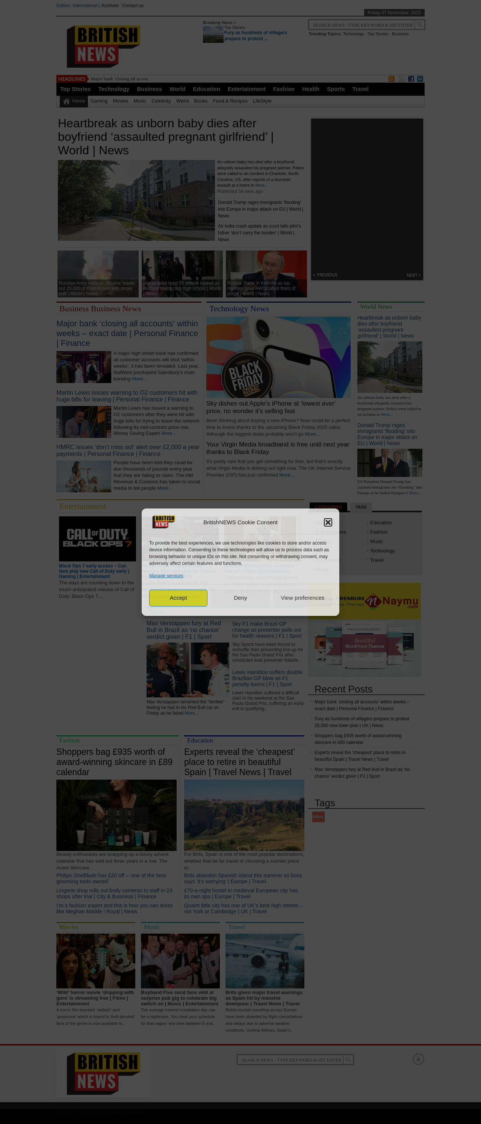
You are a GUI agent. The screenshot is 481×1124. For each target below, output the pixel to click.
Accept (178, 597)
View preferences (303, 597)
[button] (328, 522)
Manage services (166, 575)
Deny (240, 597)
